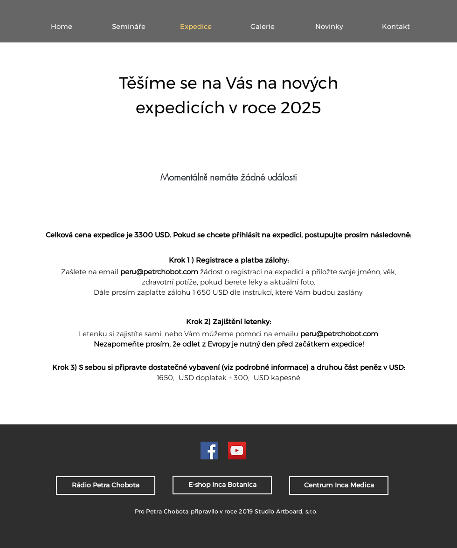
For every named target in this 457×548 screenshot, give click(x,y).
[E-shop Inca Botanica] (222, 485)
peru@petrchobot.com (159, 271)
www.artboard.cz (255, 538)
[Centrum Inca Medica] (338, 485)
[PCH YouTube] (237, 450)
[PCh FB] (209, 450)
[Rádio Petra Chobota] (105, 485)
